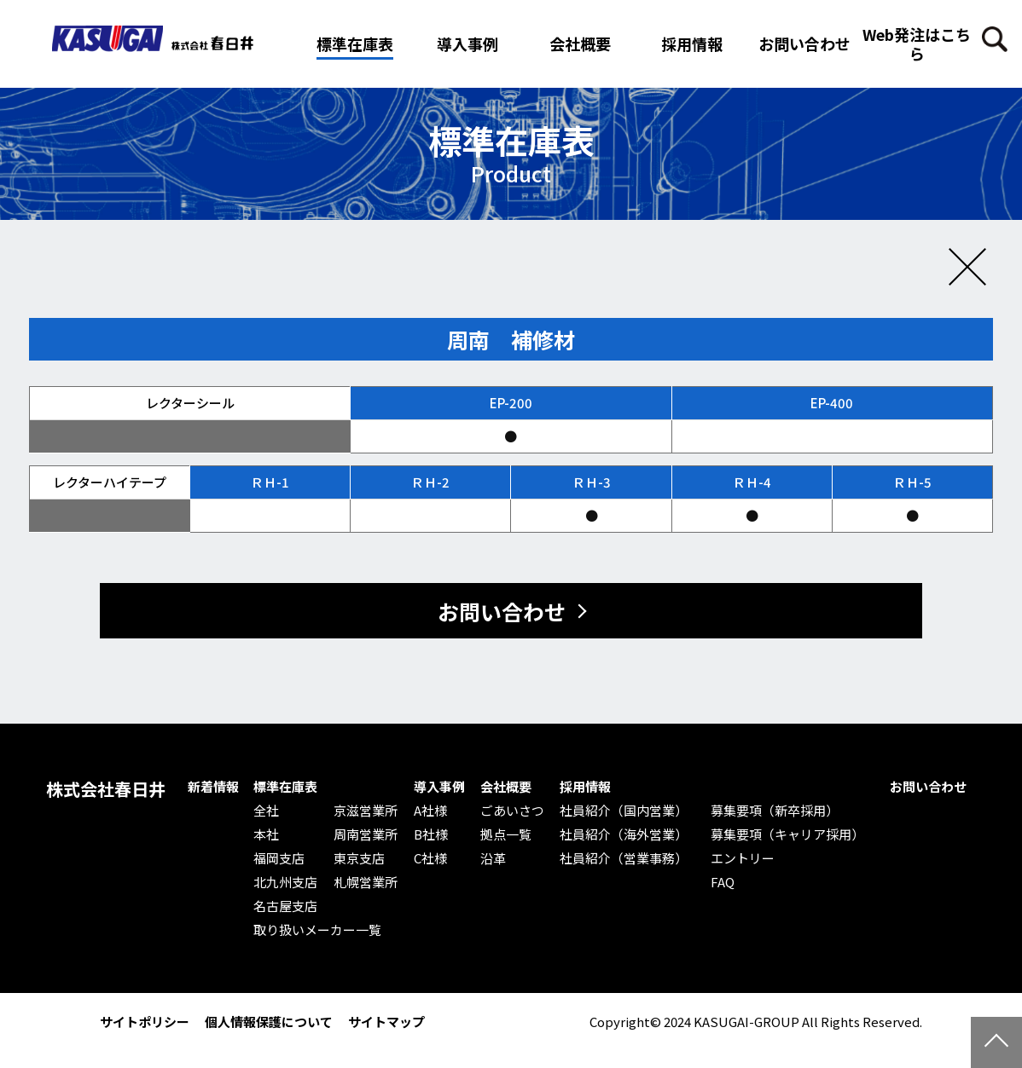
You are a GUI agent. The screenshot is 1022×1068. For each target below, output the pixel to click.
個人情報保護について (269, 1021)
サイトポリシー (144, 1021)
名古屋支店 (285, 906)
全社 (266, 810)
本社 (266, 834)
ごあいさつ (512, 810)
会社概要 (505, 786)
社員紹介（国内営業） (624, 810)
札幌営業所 (366, 882)
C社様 (430, 858)
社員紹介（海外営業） (624, 834)
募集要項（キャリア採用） (787, 834)
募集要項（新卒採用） (775, 810)
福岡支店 (279, 858)
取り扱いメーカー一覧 (317, 930)
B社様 (431, 834)
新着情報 (213, 786)
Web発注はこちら (916, 43)
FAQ (723, 882)
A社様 (430, 810)
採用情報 (692, 43)
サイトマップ (386, 1021)
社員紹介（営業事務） (624, 858)
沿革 (493, 858)
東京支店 (359, 858)
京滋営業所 (366, 810)
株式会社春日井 (105, 789)
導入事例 (439, 786)
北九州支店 (285, 882)
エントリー (743, 858)
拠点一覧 (505, 834)
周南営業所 (366, 834)
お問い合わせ (804, 43)
